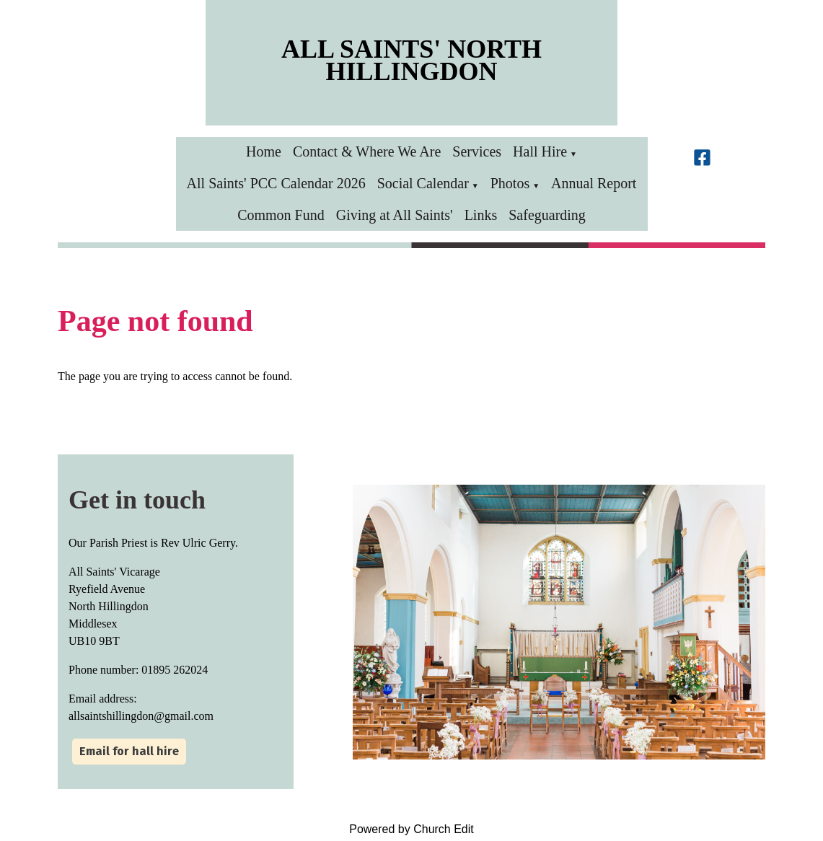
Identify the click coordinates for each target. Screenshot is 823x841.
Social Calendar (423, 183)
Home (263, 151)
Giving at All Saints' (394, 215)
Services (476, 151)
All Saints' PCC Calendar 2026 (276, 183)
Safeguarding (547, 215)
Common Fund (281, 215)
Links (481, 215)
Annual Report (593, 183)
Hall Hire (540, 151)
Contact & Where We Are (367, 151)
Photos (509, 183)
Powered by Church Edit (411, 829)
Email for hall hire (129, 751)
